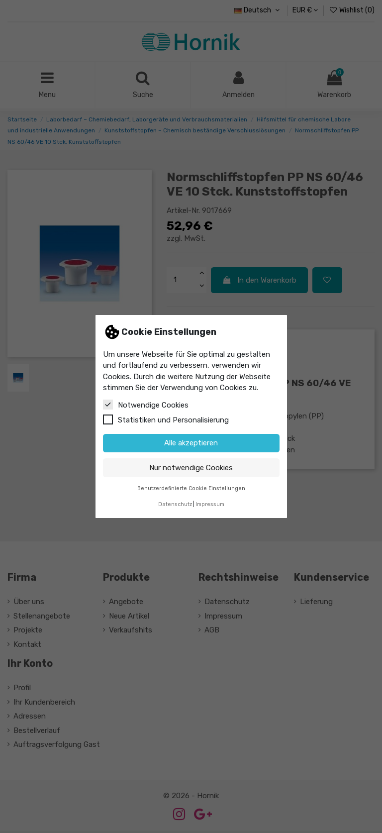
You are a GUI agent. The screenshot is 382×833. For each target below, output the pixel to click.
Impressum (209, 504)
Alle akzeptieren (191, 442)
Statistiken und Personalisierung (166, 419)
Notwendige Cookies (146, 405)
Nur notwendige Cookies (191, 467)
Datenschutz (175, 504)
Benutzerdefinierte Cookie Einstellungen (191, 488)
